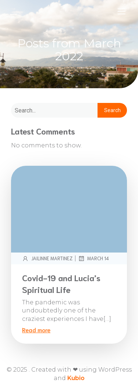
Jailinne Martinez (47, 258)
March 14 (93, 258)
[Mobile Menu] (121, 11)
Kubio (76, 378)
